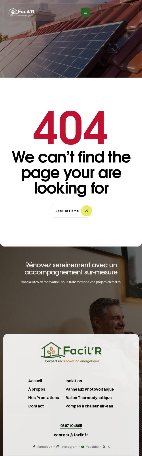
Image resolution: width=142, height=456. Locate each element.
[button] (71, 430)
